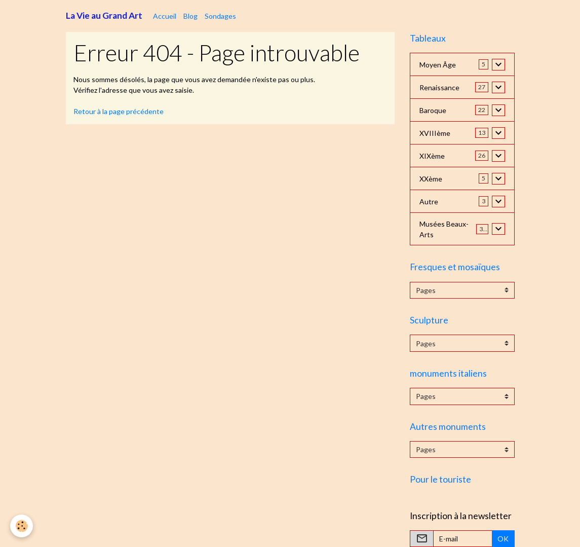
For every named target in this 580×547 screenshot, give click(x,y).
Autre (428, 201)
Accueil (164, 16)
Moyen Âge (437, 64)
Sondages (220, 16)
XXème (430, 178)
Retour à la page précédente (118, 111)
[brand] (104, 15)
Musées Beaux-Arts (444, 229)
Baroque (432, 110)
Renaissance (439, 87)
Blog (190, 16)
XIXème (432, 156)
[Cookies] (21, 526)
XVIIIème (434, 133)
